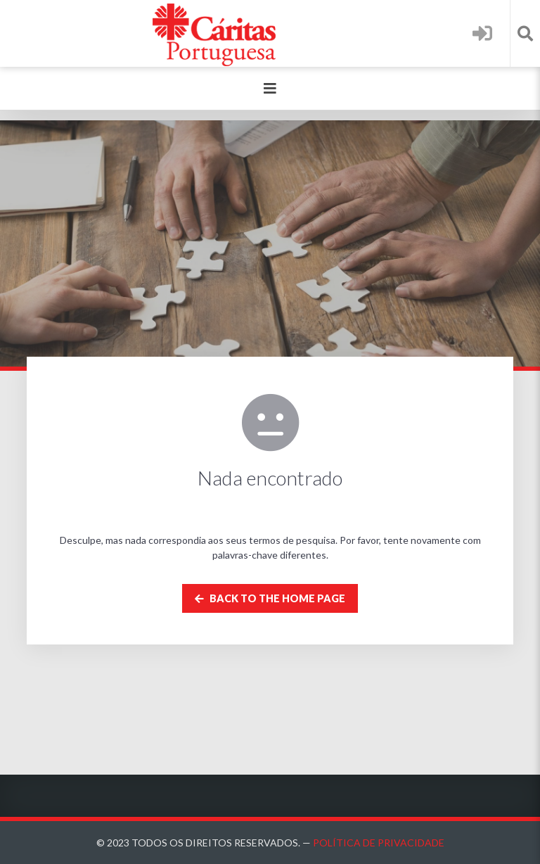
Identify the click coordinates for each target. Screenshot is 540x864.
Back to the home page (270, 598)
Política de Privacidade (378, 843)
